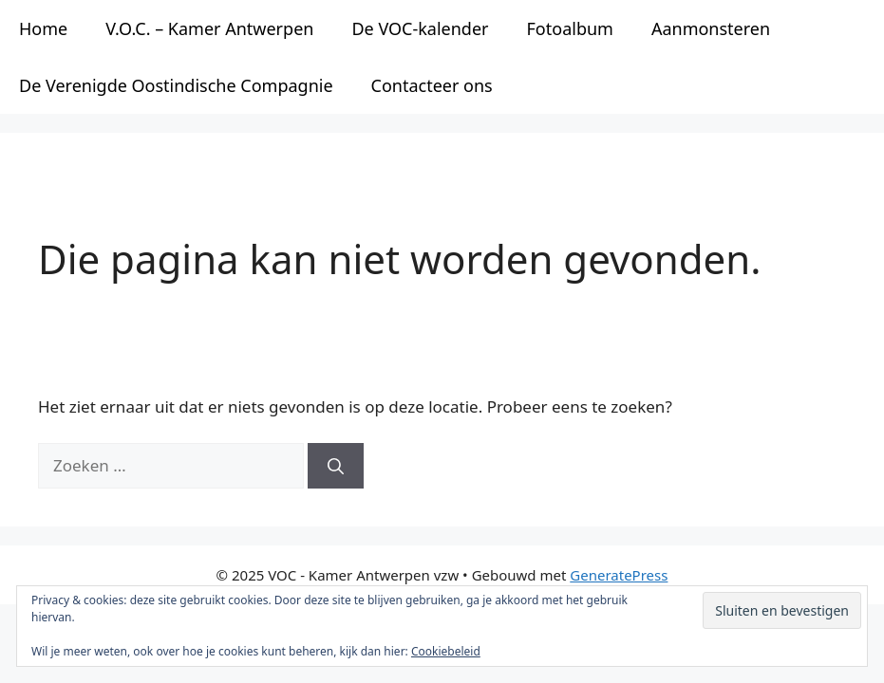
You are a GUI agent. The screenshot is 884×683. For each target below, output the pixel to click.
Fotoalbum (570, 28)
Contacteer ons (432, 85)
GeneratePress (619, 574)
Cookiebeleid (445, 651)
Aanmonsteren (710, 28)
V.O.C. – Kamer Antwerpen (209, 28)
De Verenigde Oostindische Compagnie (176, 85)
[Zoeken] (336, 466)
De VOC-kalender (419, 28)
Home (43, 28)
